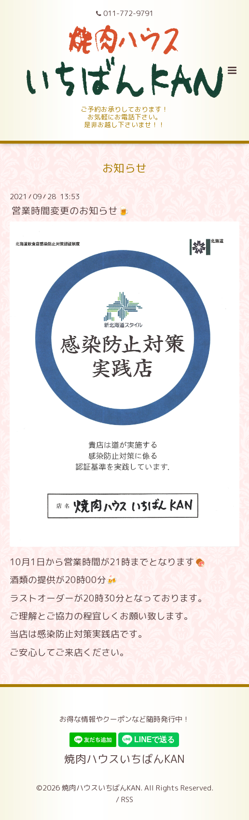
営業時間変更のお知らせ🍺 (70, 210)
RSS (127, 799)
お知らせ (124, 168)
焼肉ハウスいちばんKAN (124, 758)
